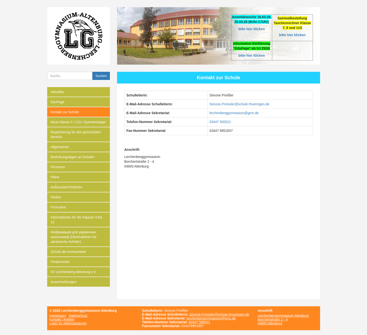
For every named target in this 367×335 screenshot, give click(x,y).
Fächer (56, 197)
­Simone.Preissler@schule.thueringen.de (239, 104)
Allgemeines (60, 147)
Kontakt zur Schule (65, 112)
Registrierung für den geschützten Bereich (76, 134)
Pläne (55, 177)
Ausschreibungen (64, 282)
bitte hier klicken (251, 29)
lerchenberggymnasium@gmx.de (211, 318)
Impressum (58, 316)
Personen (58, 167)
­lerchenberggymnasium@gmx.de (234, 113)
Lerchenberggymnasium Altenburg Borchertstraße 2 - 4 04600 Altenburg (283, 319)
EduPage (58, 102)
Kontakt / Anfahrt (62, 319)
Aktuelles (57, 92)
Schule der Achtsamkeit (68, 252)
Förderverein (60, 262)
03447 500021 (220, 122)
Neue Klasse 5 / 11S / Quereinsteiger (78, 122)
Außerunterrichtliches (66, 187)
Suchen (101, 76)
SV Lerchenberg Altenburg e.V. (74, 272)
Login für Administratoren (68, 323)
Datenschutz (78, 316)
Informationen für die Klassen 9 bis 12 (76, 219)
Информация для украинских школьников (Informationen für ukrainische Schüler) (74, 237)
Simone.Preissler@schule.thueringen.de (219, 314)
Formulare (58, 207)
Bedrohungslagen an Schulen (73, 157)
